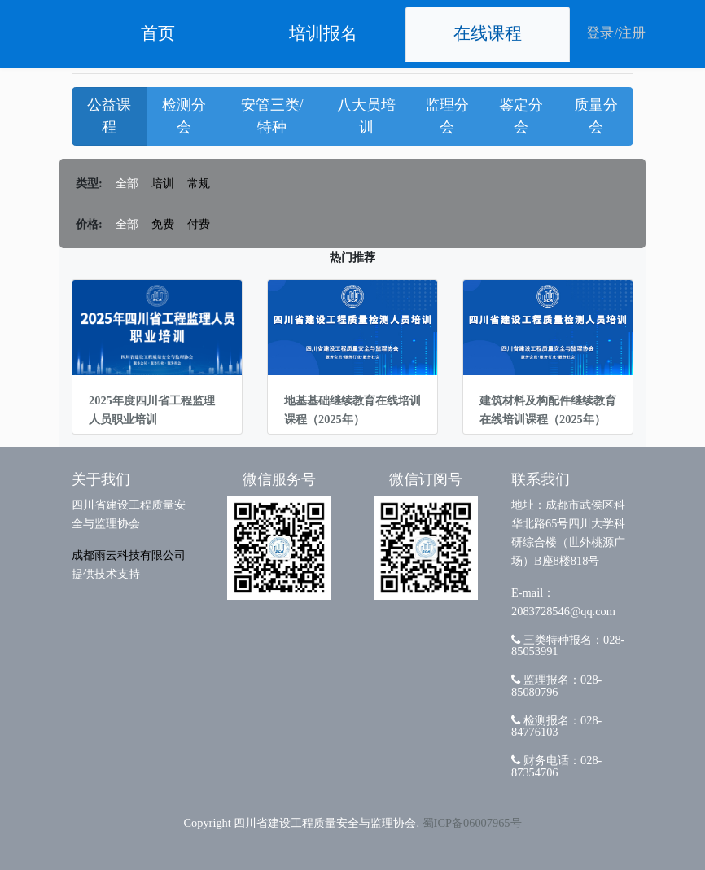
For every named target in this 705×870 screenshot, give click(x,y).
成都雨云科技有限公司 (129, 555)
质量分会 (596, 116)
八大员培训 (366, 116)
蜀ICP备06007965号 (472, 822)
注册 (632, 33)
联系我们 (540, 479)
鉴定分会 (521, 116)
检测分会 (184, 116)
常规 (198, 183)
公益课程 (109, 116)
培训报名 (323, 33)
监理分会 (447, 116)
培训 (162, 183)
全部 (127, 183)
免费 (162, 223)
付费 (198, 223)
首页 (158, 33)
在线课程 (487, 33)
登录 (600, 33)
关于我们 (101, 479)
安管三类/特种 (272, 116)
